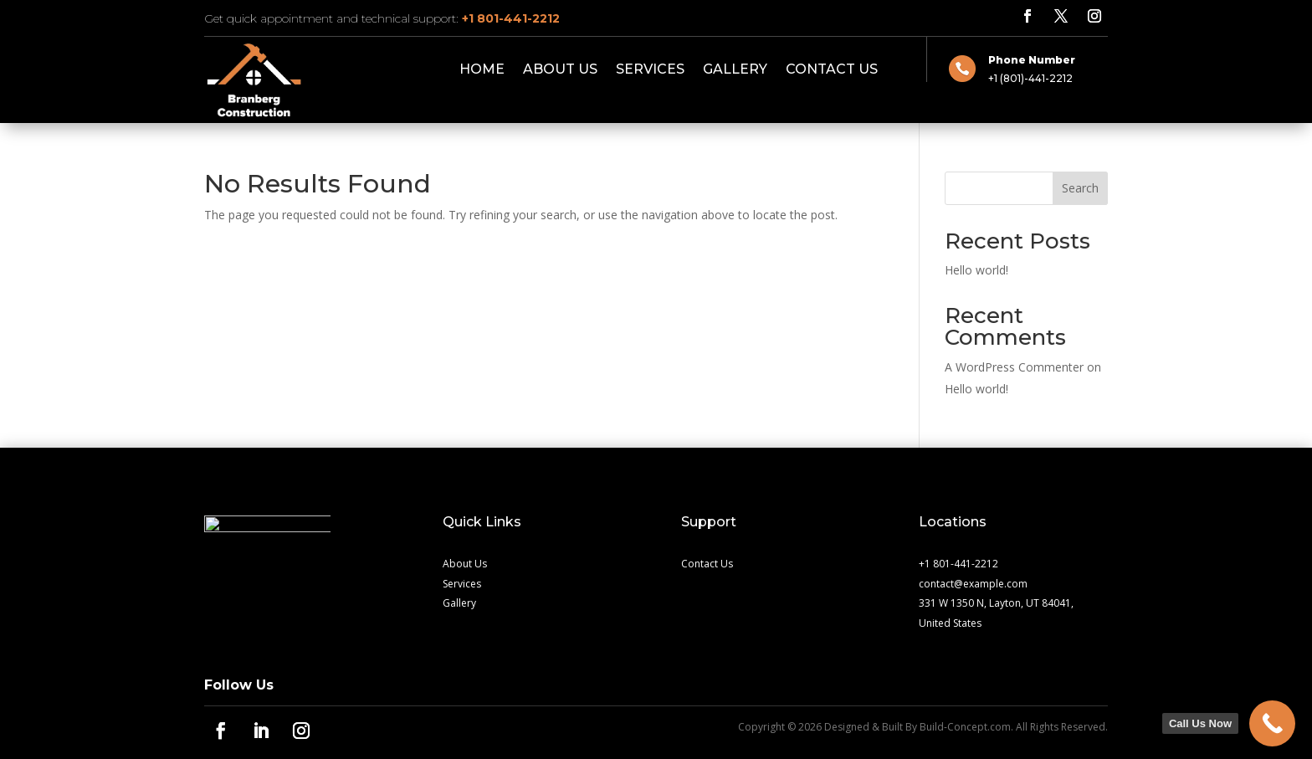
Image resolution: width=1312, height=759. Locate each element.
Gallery (735, 70)
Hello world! (976, 270)
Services (650, 70)
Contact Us (832, 70)
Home (482, 70)
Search (1080, 188)
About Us (560, 70)
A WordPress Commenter (1014, 367)
